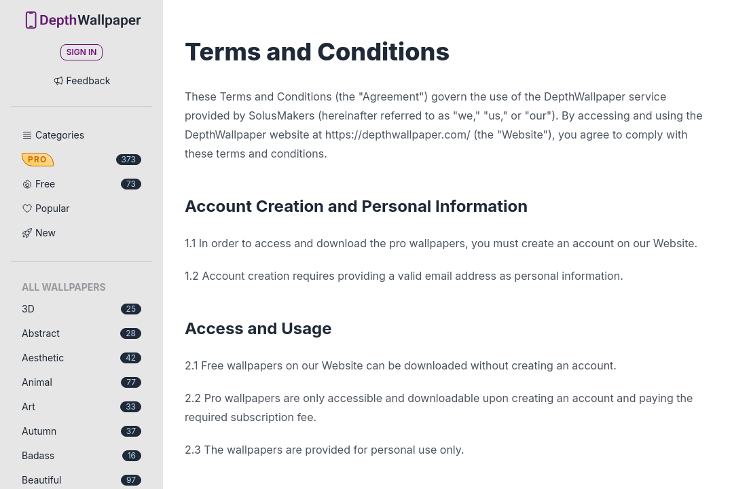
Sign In (82, 52)
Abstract (81, 333)
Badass (81, 455)
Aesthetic (81, 357)
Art (81, 406)
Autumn (81, 431)
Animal (81, 382)
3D (81, 308)
